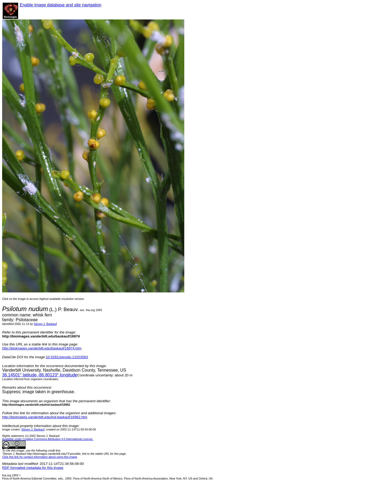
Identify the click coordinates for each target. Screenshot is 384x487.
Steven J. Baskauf (45, 323)
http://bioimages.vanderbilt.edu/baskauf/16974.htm (41, 348)
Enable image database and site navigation (60, 5)
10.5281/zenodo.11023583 (67, 357)
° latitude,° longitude (39, 375)
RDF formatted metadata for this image (32, 468)
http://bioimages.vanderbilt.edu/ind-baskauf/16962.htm (44, 417)
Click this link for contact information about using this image (39, 456)
